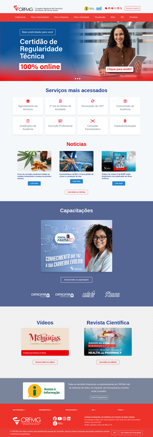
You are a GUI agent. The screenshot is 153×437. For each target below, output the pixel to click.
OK (114, 433)
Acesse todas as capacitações (76, 280)
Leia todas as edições (108, 362)
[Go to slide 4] (79, 78)
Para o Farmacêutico (40, 17)
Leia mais (34, 183)
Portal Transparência (99, 397)
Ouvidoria (134, 17)
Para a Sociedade (81, 17)
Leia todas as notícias (76, 192)
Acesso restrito (132, 8)
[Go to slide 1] (73, 78)
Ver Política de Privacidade (131, 433)
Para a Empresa (61, 17)
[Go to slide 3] (77, 78)
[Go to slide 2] (75, 78)
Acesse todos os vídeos (45, 362)
